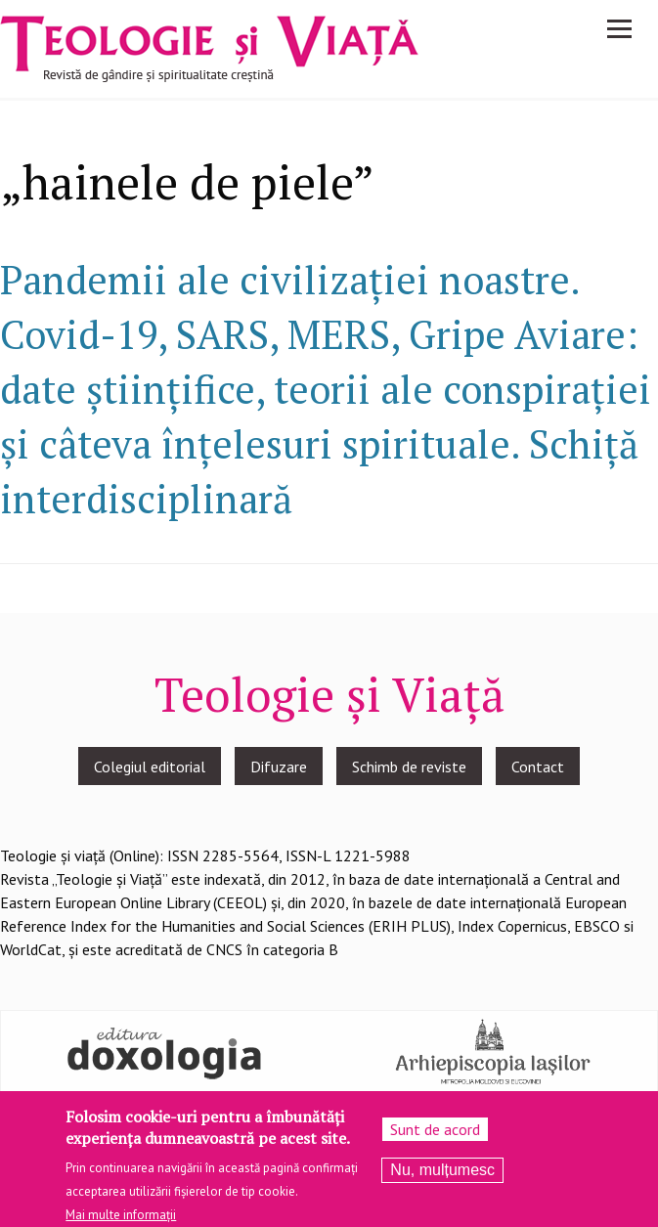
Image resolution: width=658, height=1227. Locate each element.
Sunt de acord (435, 1137)
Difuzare (278, 766)
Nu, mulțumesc (442, 1177)
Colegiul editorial (149, 766)
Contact (537, 766)
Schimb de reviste (409, 766)
